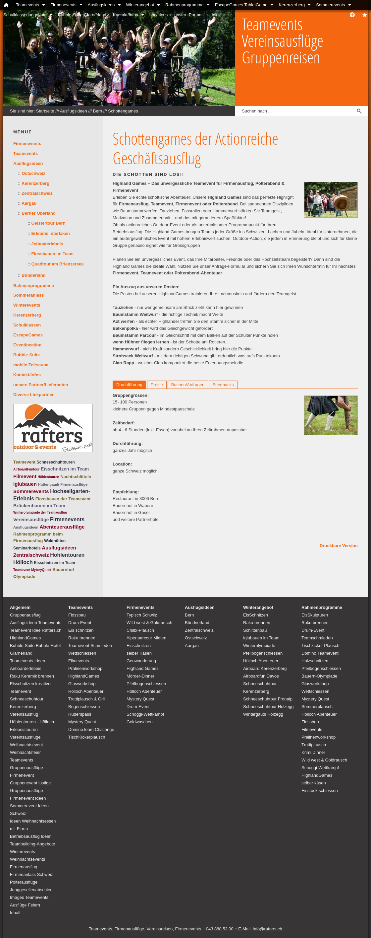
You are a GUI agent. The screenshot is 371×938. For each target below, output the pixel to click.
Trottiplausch (313, 744)
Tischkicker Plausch (320, 645)
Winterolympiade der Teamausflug (40, 512)
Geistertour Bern (48, 223)
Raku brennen (81, 637)
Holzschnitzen (314, 660)
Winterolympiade (259, 645)
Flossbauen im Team (52, 253)
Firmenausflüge (73, 484)
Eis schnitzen (81, 630)
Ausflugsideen (101, 4)
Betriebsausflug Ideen (31, 836)
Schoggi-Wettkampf (145, 714)
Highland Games (143, 668)
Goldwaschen (140, 721)
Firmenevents (63, 4)
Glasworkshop (81, 683)
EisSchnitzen (255, 615)
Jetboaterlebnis (47, 243)
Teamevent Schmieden (90, 645)
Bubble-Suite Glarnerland (82, 14)
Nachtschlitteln (75, 476)
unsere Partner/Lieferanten (40, 384)
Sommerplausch (317, 706)
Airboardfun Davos (261, 676)
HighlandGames (25, 637)
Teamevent (24, 462)
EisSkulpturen (314, 615)
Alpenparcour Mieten (146, 637)
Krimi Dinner (313, 752)
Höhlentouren (48, 477)
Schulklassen (27, 325)
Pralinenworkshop (85, 668)
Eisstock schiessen (319, 790)
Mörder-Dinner (140, 676)
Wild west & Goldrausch (149, 622)
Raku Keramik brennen (32, 676)
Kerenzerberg (292, 4)
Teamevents (27, 4)
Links (214, 14)
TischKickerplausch (86, 737)
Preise (157, 384)
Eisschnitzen (139, 645)
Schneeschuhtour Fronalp (267, 698)
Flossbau (77, 615)
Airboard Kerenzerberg (265, 668)
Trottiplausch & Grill (87, 698)
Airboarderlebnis (25, 668)
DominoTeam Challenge (91, 729)
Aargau (29, 203)
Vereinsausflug (24, 714)
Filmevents (78, 660)
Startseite (45, 110)
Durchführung (129, 384)
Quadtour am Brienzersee (57, 263)
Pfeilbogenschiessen (146, 683)
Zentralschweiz (37, 193)
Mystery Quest (82, 721)
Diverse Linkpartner (33, 394)
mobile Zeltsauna (30, 364)
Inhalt (15, 912)
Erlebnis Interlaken (50, 233)
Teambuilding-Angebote (32, 843)
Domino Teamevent (320, 653)
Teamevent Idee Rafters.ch (35, 630)
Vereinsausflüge (31, 519)
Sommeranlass (28, 295)
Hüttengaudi (48, 484)
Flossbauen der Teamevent (63, 498)
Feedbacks (223, 384)
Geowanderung (141, 660)
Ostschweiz (33, 173)
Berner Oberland (39, 213)
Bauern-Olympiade (319, 676)
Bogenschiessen (84, 706)
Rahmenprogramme (184, 4)
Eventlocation (27, 344)
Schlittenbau (255, 630)
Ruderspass (79, 714)
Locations (158, 14)
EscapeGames (28, 334)
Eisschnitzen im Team (65, 468)
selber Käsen (139, 653)
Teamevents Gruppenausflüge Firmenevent (26, 768)
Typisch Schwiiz (142, 615)
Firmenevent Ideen (28, 798)
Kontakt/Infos (125, 14)
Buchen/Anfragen (187, 384)
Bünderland (33, 275)
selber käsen (313, 782)
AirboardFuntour (26, 469)
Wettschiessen (82, 653)
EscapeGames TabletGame (241, 4)
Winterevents (26, 305)
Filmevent (24, 476)
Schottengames (123, 110)
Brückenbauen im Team (39, 505)
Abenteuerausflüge (61, 527)
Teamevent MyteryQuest (32, 570)
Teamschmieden (317, 637)
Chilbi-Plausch (140, 630)
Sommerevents (330, 4)
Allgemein (20, 607)
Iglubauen (25, 484)
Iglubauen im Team (261, 637)
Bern (97, 110)
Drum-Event (79, 622)
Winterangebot (140, 4)
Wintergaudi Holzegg (263, 714)
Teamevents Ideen (27, 660)
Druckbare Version (339, 545)
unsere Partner (188, 14)
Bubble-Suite (26, 354)
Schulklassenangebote (25, 14)
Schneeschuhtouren (56, 462)
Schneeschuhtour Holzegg (268, 706)
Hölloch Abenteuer (85, 691)
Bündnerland (197, 622)
